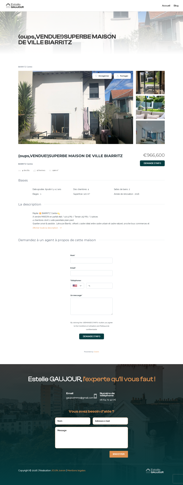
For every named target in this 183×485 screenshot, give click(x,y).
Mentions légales (76, 470)
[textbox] (77, 286)
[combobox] (77, 286)
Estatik (96, 352)
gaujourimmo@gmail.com (80, 397)
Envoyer (119, 454)
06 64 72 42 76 (108, 399)
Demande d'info (152, 163)
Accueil (166, 6)
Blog (176, 6)
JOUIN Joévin (58, 470)
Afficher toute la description (47, 228)
